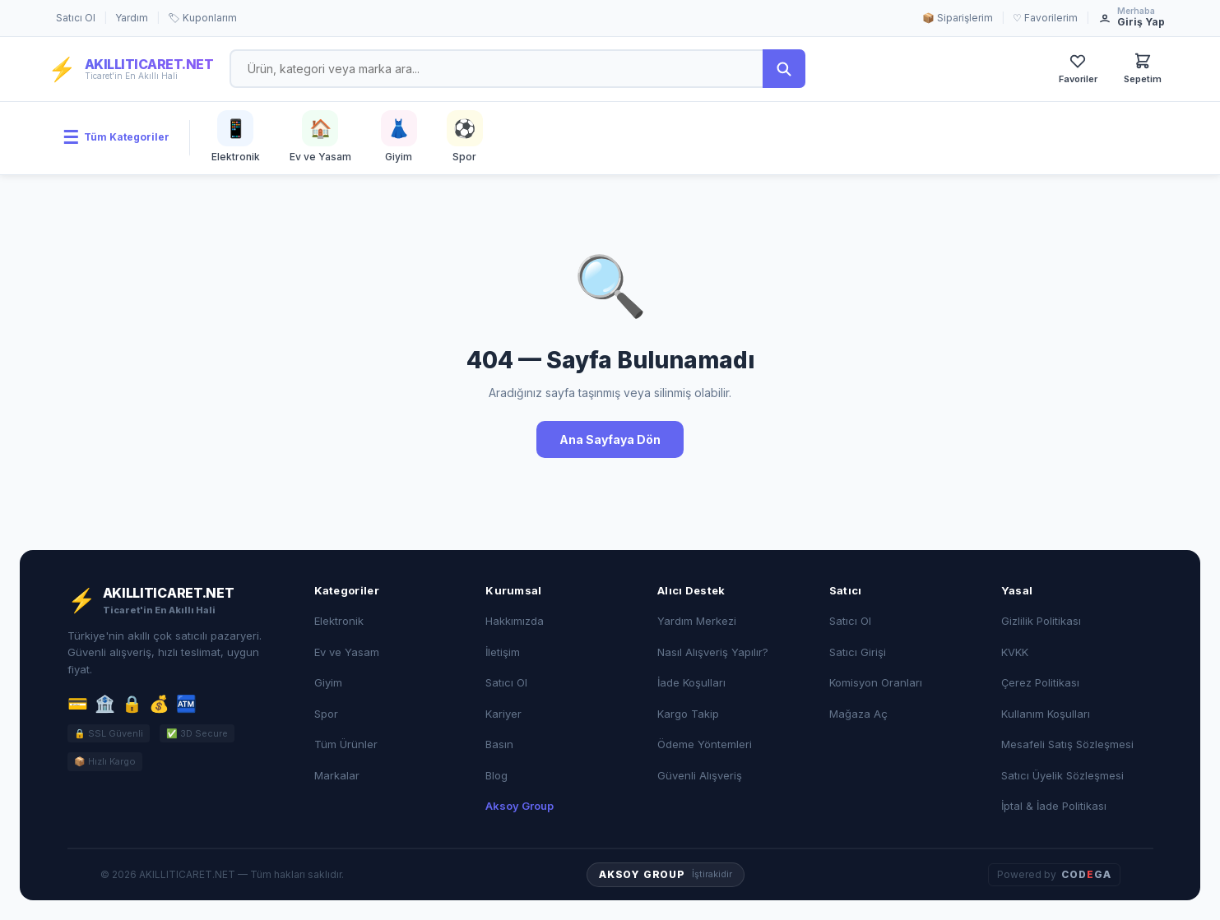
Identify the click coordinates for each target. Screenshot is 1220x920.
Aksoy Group (519, 805)
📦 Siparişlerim (957, 18)
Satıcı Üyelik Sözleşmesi (1062, 775)
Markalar (337, 775)
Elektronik (339, 620)
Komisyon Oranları (875, 682)
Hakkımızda (514, 620)
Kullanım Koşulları (1045, 713)
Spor (326, 713)
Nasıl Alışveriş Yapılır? (712, 652)
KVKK (1014, 652)
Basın (499, 744)
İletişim (502, 652)
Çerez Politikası (1040, 682)
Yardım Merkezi (696, 620)
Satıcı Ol (75, 18)
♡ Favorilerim (1045, 18)
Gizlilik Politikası (1041, 620)
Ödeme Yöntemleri (704, 744)
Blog (496, 775)
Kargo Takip (688, 713)
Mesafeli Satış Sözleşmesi (1067, 744)
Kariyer (503, 713)
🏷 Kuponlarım (202, 18)
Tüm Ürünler (346, 744)
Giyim (328, 682)
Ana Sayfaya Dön (610, 439)
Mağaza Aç (858, 713)
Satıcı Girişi (857, 652)
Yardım (131, 18)
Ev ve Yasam (346, 652)
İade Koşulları (691, 682)
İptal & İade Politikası (1053, 805)
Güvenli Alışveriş (699, 775)
